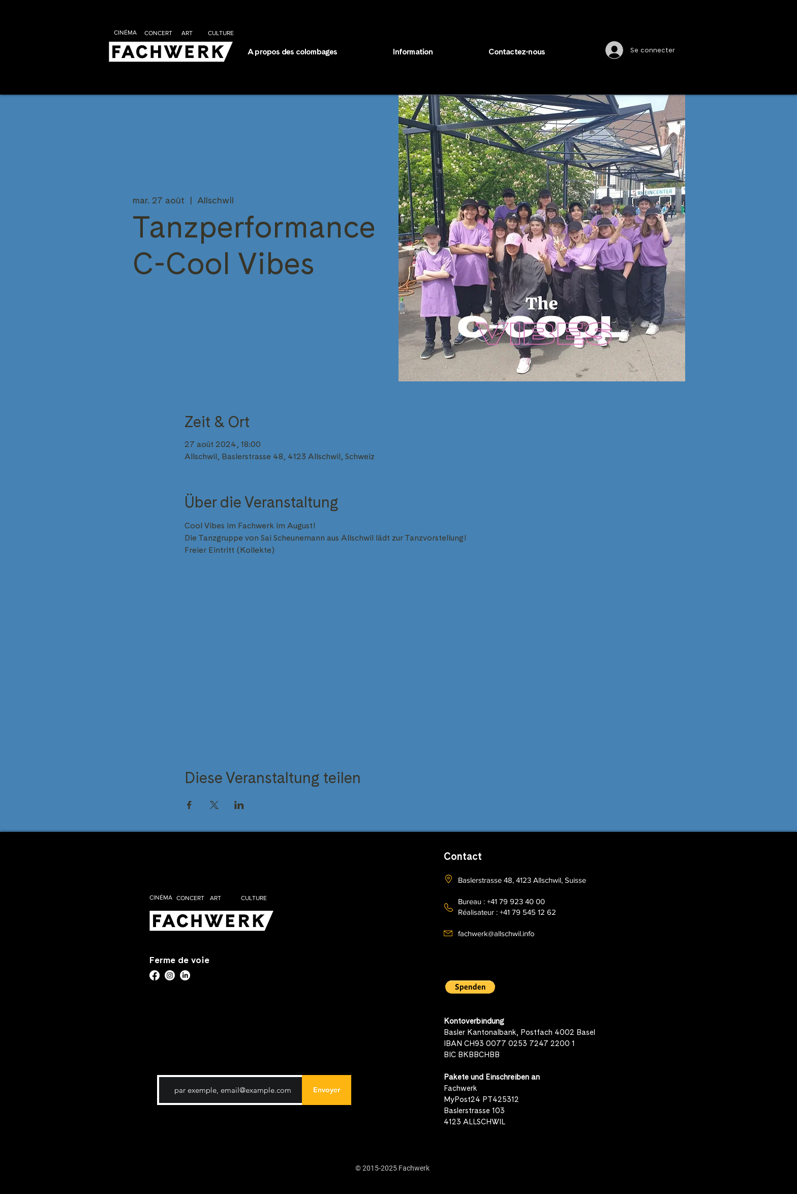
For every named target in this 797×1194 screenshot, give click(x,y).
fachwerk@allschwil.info (496, 933)
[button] (433, 52)
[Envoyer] (326, 1090)
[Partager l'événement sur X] (214, 805)
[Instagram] (170, 975)
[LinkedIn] (185, 975)
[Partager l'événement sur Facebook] (189, 805)
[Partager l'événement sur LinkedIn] (239, 805)
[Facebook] (154, 975)
